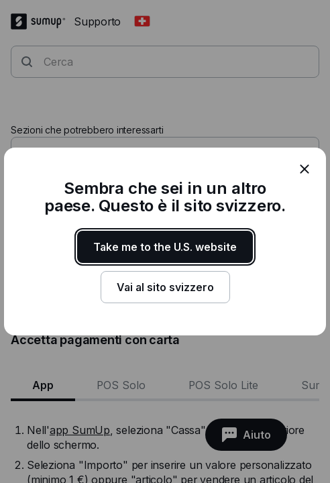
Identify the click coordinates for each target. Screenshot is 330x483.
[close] (304, 169)
